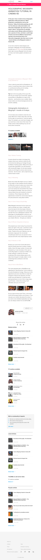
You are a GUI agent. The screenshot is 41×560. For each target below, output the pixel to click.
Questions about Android (18, 357)
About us (9, 541)
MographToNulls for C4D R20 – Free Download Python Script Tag (21, 338)
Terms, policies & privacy (26, 549)
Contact (8, 544)
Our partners (9, 549)
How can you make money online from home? (23, 505)
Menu (19, 1)
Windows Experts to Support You (20, 351)
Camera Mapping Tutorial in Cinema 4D (21, 331)
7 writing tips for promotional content (21, 512)
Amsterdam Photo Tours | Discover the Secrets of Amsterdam (21, 519)
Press (8, 546)
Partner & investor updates (12, 552)
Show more (11, 364)
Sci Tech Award (20, 49)
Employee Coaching (25, 546)
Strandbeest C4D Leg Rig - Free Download (22, 344)
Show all (10, 139)
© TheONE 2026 (20, 557)
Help (22, 544)
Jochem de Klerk (19, 311)
